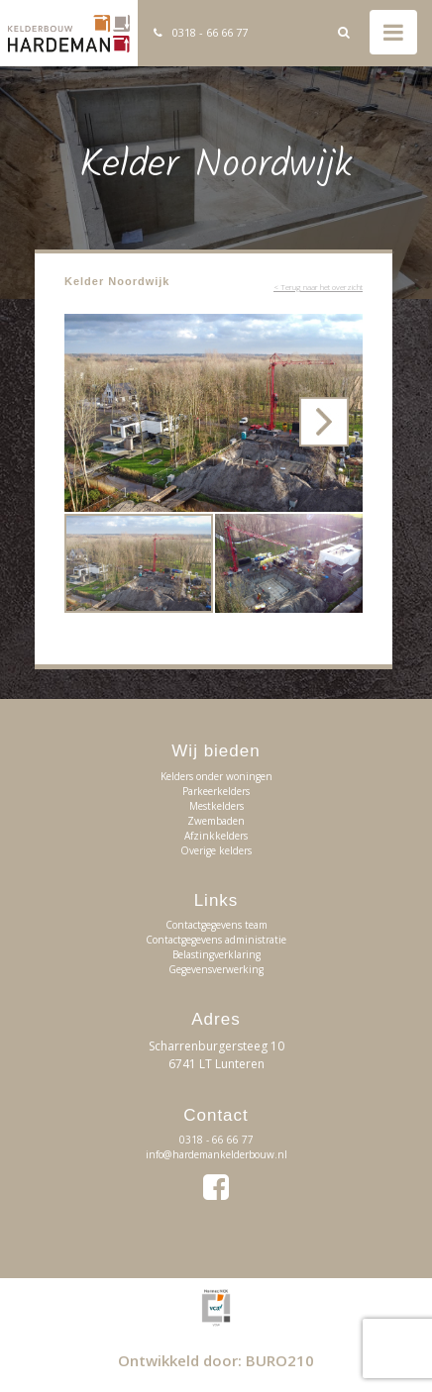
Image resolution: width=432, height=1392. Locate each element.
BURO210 (280, 1360)
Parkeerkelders (216, 791)
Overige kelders (216, 850)
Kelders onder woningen (216, 776)
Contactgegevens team (216, 925)
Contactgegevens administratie (216, 939)
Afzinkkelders (216, 836)
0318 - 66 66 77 (210, 32)
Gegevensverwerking (216, 969)
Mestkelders (216, 806)
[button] (345, 332)
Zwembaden (216, 821)
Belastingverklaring (216, 954)
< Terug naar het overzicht (318, 286)
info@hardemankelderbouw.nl (216, 1154)
